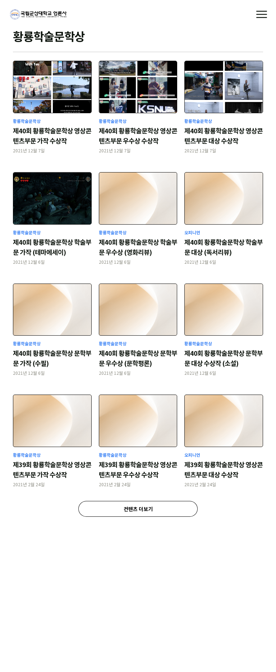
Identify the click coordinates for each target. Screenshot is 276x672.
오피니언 (192, 232)
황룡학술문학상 (27, 121)
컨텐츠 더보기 (138, 508)
